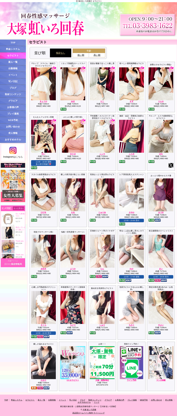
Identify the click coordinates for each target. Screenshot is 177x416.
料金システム (13, 49)
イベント (13, 75)
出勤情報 (13, 68)
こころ (102, 154)
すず (131, 101)
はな (161, 154)
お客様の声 (13, 107)
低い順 (80, 55)
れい (43, 154)
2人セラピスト (73, 380)
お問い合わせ (13, 126)
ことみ (131, 154)
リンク (96, 402)
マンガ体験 (161, 380)
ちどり (73, 325)
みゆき (43, 269)
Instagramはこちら (13, 152)
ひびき (43, 212)
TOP (13, 42)
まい (161, 269)
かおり (43, 380)
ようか (73, 269)
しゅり (102, 325)
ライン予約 (131, 380)
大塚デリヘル (13, 261)
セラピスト (13, 55)
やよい (161, 325)
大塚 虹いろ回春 (89, 410)
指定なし (60, 53)
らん (102, 269)
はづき (161, 212)
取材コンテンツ (13, 94)
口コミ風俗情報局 (13, 264)
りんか (161, 101)
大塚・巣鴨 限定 (102, 380)
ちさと (131, 325)
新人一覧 (13, 62)
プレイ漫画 (13, 113)
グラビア (13, 101)
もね (73, 212)
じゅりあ (102, 212)
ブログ (12, 88)
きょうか (43, 101)
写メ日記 (13, 81)
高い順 (97, 55)
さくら (43, 325)
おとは (73, 154)
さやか (131, 212)
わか (131, 269)
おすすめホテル (13, 139)
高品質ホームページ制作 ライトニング (88, 413)
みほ (73, 101)
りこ (102, 101)
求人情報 (13, 133)
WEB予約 (13, 120)
